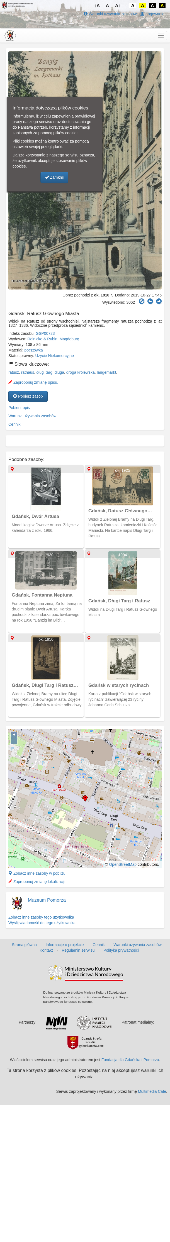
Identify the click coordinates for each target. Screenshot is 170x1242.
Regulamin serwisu (78, 950)
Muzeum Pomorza (47, 900)
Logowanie (152, 14)
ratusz (13, 372)
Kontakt (46, 950)
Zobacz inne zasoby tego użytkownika (41, 917)
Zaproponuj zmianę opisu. (33, 382)
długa (59, 372)
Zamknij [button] (54, 177)
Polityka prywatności (121, 950)
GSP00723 (45, 333)
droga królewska (80, 372)
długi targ (44, 372)
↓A (97, 5)
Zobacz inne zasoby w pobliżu (36, 873)
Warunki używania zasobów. (32, 416)
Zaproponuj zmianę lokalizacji (36, 881)
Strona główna (24, 944)
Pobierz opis (19, 407)
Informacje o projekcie (65, 944)
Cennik (14, 424)
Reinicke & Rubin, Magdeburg (53, 339)
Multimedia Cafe (152, 1091)
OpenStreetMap (123, 864)
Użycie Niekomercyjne (54, 355)
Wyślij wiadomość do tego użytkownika (42, 923)
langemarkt (106, 372)
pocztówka (34, 350)
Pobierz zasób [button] (28, 396)
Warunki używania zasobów (110, 14)
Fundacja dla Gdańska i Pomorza (130, 1060)
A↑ (118, 5)
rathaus (27, 372)
